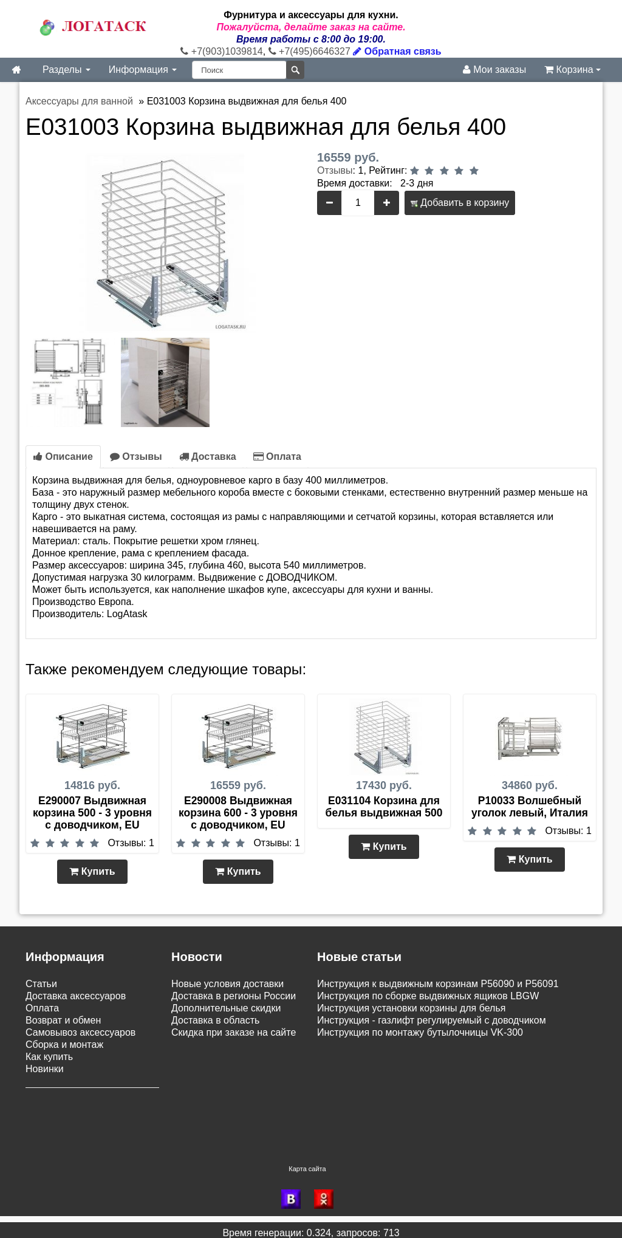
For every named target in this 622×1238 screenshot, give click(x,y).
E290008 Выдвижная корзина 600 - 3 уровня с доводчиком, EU (238, 813)
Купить (92, 871)
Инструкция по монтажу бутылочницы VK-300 (420, 1032)
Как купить (49, 1057)
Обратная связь (397, 51)
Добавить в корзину (460, 202)
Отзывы (335, 170)
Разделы (67, 69)
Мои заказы (494, 69)
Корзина (572, 69)
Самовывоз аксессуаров (80, 1032)
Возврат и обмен (63, 1020)
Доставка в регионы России (233, 996)
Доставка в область (215, 1020)
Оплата (277, 456)
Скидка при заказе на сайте (233, 1032)
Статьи (41, 984)
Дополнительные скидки (226, 1008)
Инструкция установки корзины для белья (411, 1008)
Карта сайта (307, 1162)
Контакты (46, 1118)
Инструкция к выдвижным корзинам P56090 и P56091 (438, 984)
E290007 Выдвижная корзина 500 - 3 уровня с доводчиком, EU (92, 813)
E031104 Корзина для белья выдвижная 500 (384, 807)
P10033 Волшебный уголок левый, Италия (529, 807)
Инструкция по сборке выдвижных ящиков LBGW (428, 996)
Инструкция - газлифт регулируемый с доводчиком (431, 1020)
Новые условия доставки (227, 984)
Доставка (207, 456)
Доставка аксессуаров (76, 996)
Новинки (45, 1069)
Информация (143, 69)
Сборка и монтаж (64, 1044)
